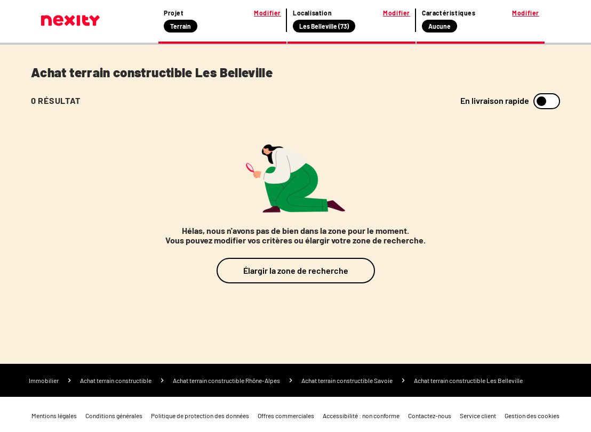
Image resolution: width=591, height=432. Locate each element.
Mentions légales (54, 415)
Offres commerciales (286, 415)
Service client (478, 415)
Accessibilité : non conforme (361, 415)
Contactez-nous (429, 415)
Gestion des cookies (532, 415)
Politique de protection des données (200, 415)
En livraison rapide (494, 100)
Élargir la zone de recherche (295, 270)
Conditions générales (113, 415)
